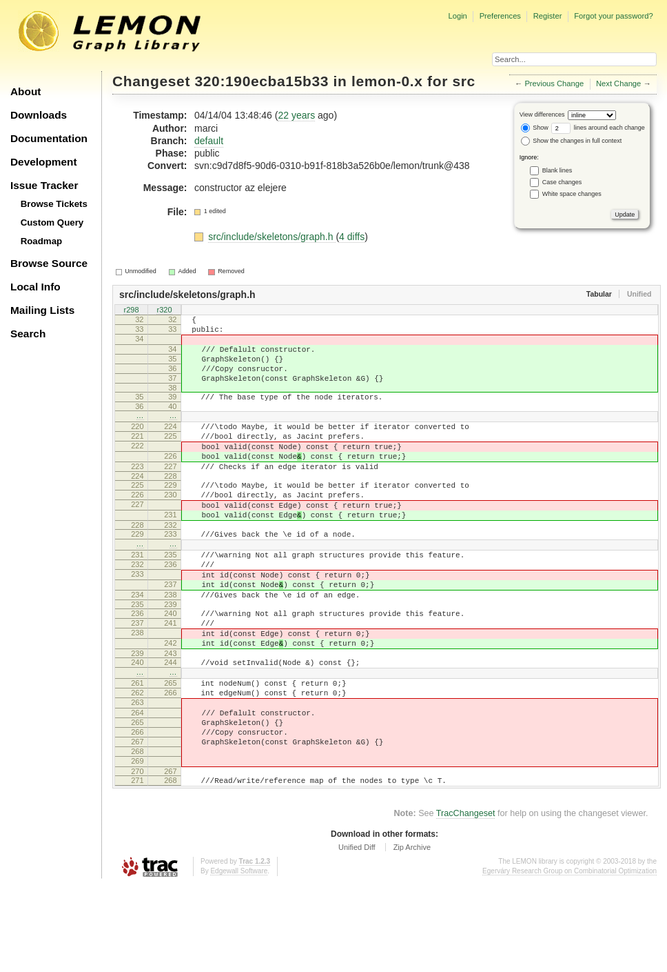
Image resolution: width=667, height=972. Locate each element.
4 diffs (352, 236)
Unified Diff (357, 934)
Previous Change (554, 83)
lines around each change (598, 127)
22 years (296, 115)
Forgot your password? (613, 16)
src (463, 81)
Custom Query (52, 222)
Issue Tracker (44, 185)
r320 (164, 310)
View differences (542, 114)
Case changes (562, 182)
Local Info (35, 286)
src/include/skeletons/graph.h (272, 236)
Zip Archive (412, 934)
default (208, 140)
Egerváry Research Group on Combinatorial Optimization (569, 958)
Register (547, 16)
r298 (130, 310)
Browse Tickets (54, 204)
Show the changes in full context (571, 140)
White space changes (572, 193)
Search (27, 333)
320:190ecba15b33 (262, 81)
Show (534, 127)
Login (457, 16)
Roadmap (42, 241)
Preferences (500, 16)
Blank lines (557, 170)
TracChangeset (465, 900)
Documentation (49, 138)
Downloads (38, 115)
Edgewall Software (238, 958)
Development (43, 162)
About (25, 91)
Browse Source (49, 263)
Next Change (618, 83)
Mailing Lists (42, 310)
